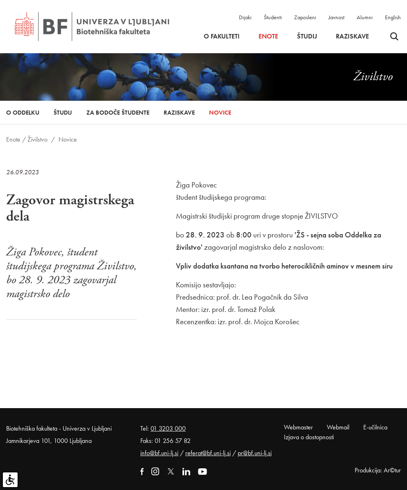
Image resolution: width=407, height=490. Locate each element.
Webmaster (298, 427)
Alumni (365, 17)
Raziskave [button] (352, 36)
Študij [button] (307, 36)
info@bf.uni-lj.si (159, 453)
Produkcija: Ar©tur (378, 470)
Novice (220, 112)
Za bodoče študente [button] (117, 112)
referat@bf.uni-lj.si (208, 453)
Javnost (336, 17)
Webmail (338, 427)
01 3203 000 (168, 428)
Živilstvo (37, 139)
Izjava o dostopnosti (309, 437)
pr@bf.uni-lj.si (255, 453)
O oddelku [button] (22, 112)
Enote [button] (268, 36)
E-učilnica (375, 427)
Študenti (273, 17)
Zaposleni (305, 17)
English (393, 17)
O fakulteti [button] (222, 36)
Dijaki (245, 17)
